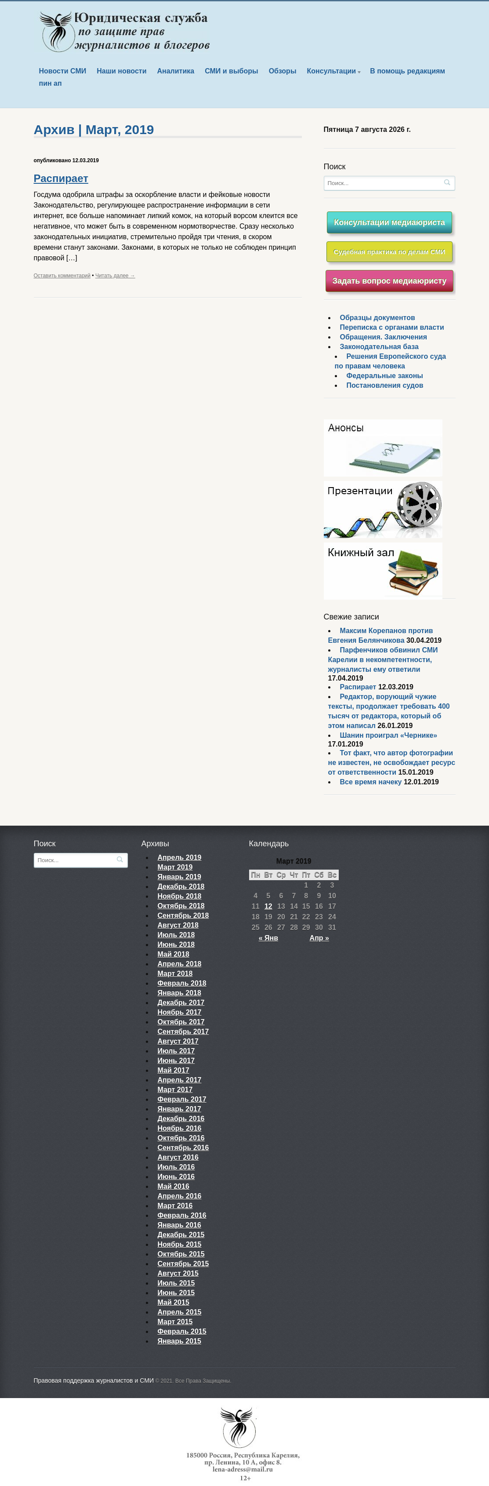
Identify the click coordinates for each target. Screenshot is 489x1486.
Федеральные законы (385, 375)
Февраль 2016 (182, 1215)
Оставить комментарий (62, 276)
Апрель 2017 (180, 1080)
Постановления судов (385, 385)
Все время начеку (371, 782)
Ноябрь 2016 (180, 1128)
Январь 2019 (179, 877)
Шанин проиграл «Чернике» (389, 735)
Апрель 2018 (180, 964)
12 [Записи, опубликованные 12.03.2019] (268, 906)
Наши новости (121, 71)
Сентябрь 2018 (183, 915)
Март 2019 (175, 867)
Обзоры (283, 71)
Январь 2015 (179, 1341)
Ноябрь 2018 (180, 896)
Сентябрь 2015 (183, 1263)
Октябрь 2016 (181, 1138)
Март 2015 (175, 1322)
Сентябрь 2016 (183, 1147)
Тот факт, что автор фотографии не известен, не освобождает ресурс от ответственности (392, 762)
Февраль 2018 (182, 983)
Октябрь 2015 (181, 1254)
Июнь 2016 (176, 1176)
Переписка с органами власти (392, 327)
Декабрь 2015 (181, 1234)
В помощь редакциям (407, 71)
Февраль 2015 (182, 1331)
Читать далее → (115, 276)
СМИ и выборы (231, 71)
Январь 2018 (179, 993)
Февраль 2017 (182, 1099)
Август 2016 (178, 1157)
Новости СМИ (63, 71)
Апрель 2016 (180, 1196)
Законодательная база (379, 346)
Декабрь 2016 (181, 1118)
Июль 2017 (176, 1051)
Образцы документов (377, 317)
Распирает (61, 178)
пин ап (50, 83)
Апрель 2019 (180, 857)
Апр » (319, 938)
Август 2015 (178, 1273)
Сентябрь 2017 (183, 1031)
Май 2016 (173, 1186)
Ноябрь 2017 (180, 1012)
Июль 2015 (176, 1283)
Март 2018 (175, 973)
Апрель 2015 (180, 1312)
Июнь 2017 (176, 1060)
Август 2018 (178, 925)
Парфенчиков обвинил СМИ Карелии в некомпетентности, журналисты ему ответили (383, 659)
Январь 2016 (179, 1225)
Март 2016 (175, 1205)
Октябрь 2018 (181, 906)
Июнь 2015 (176, 1293)
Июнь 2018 (176, 944)
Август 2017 (178, 1041)
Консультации (332, 72)
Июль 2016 (176, 1167)
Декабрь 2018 (181, 886)
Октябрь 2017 (181, 1022)
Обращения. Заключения (383, 337)
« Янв (268, 938)
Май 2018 (173, 954)
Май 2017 (173, 1070)
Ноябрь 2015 (180, 1244)
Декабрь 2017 (181, 1002)
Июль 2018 (176, 935)
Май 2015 (173, 1302)
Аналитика (175, 71)
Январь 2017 (179, 1109)
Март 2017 (175, 1089)
